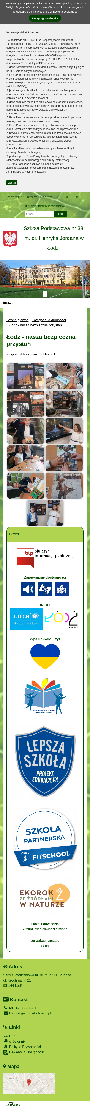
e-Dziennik (14, 1041)
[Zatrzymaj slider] (45, 294)
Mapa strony (34, 196)
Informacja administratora (51, 206)
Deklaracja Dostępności (24, 1052)
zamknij (12, 183)
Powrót (14, 534)
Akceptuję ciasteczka (45, 18)
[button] (5, 279)
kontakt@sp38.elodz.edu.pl (27, 1013)
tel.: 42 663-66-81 (19, 1008)
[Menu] (45, 303)
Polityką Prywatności (18, 7)
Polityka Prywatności (22, 1047)
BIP (9, 1036)
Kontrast (30, 206)
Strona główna (16, 196)
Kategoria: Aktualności (49, 320)
